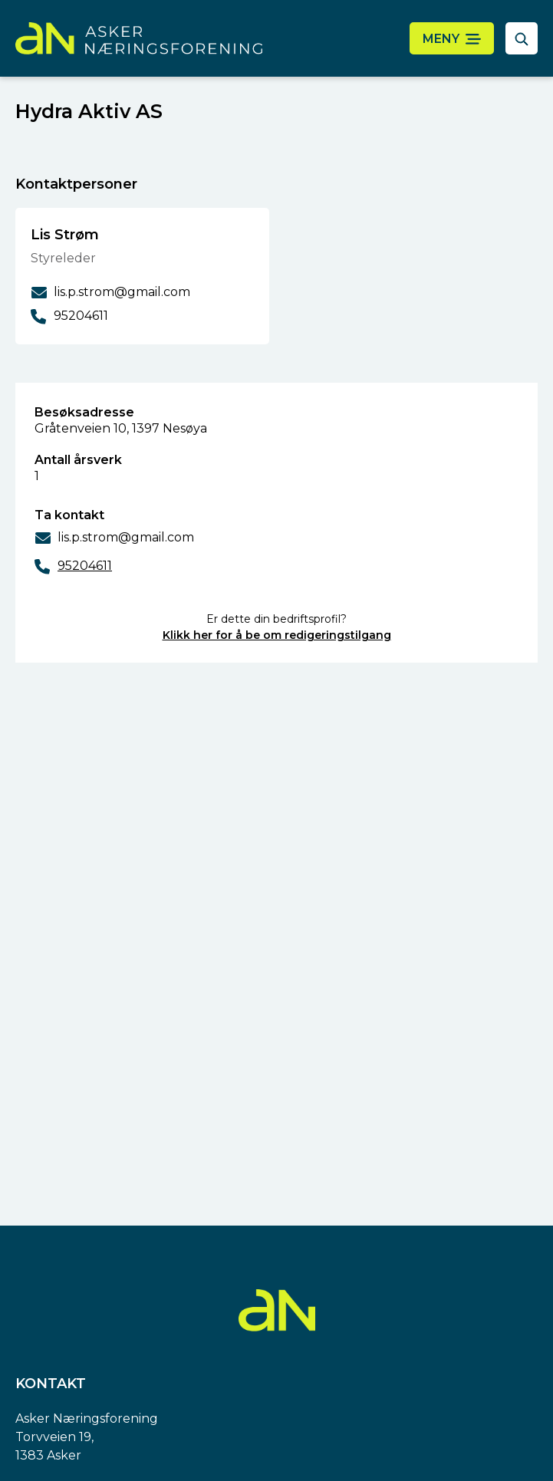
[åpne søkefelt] (521, 38)
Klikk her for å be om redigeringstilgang (277, 635)
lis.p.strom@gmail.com (126, 537)
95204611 (85, 565)
